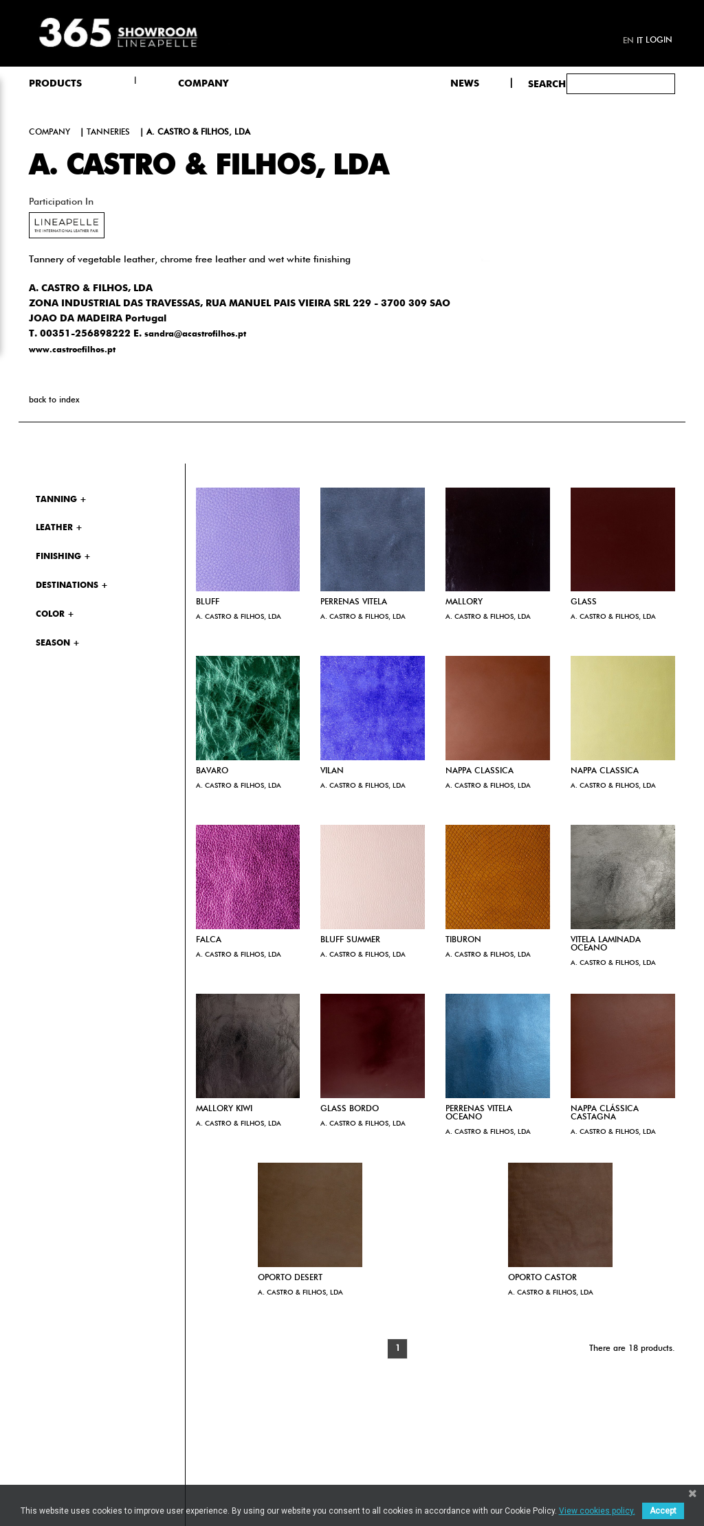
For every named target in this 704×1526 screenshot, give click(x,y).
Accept (663, 1511)
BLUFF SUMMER (350, 940)
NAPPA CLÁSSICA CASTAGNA (605, 1113)
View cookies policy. (597, 1511)
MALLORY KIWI (224, 1109)
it (640, 41)
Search (547, 84)
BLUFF (207, 602)
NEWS (464, 84)
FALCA (208, 940)
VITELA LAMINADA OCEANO (606, 944)
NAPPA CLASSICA (480, 771)
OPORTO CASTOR (542, 1278)
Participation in (61, 202)
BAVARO (212, 771)
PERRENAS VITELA (353, 602)
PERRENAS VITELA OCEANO (479, 1113)
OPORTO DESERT (290, 1278)
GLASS (584, 602)
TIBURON (463, 940)
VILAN (332, 771)
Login (659, 40)
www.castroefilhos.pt (72, 350)
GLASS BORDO (349, 1109)
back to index (54, 400)
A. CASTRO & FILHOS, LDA (238, 616)
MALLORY (464, 602)
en (628, 41)
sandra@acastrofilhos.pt (195, 334)
